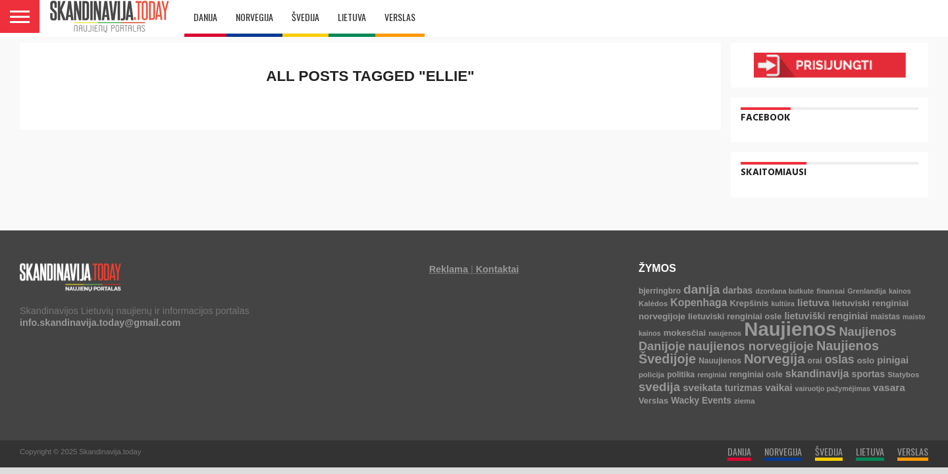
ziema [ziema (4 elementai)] (744, 401)
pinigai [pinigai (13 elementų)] (892, 360)
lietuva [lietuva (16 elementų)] (813, 302)
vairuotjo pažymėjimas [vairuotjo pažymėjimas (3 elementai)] (832, 388)
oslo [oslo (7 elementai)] (866, 360)
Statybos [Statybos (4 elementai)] (903, 375)
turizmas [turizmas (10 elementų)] (744, 387)
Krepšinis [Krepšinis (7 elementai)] (748, 303)
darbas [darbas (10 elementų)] (737, 290)
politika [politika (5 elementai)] (681, 374)
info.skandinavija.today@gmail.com (100, 322)
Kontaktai (497, 269)
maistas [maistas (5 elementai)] (885, 316)
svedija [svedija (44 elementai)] (659, 387)
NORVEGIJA (254, 17)
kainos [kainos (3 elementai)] (900, 291)
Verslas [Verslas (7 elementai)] (653, 401)
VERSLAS (399, 17)
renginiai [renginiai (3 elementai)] (711, 375)
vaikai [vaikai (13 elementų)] (778, 387)
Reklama (448, 269)
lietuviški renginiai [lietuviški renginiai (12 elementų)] (826, 316)
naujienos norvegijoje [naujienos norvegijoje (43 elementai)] (751, 346)
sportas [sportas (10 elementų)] (868, 374)
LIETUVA (352, 17)
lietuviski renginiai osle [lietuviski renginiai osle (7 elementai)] (734, 316)
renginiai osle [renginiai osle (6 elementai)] (756, 374)
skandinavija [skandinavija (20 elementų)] (817, 373)
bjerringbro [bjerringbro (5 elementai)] (660, 291)
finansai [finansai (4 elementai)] (830, 291)
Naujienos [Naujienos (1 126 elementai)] (790, 329)
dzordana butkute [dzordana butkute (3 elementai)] (784, 291)
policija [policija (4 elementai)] (651, 375)
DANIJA (205, 17)
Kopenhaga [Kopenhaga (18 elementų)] (698, 302)
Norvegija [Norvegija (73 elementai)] (774, 359)
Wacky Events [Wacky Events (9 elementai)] (701, 401)
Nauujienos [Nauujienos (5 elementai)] (719, 360)
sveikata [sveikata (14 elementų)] (702, 387)
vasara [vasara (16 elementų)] (889, 387)
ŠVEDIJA (305, 17)
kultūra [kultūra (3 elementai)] (783, 303)
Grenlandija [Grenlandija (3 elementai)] (866, 291)
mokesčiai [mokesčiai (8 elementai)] (685, 333)
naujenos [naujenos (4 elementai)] (724, 333)
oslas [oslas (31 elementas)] (840, 359)
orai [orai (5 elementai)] (815, 360)
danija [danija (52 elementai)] (701, 289)
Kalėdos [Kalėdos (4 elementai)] (653, 303)
